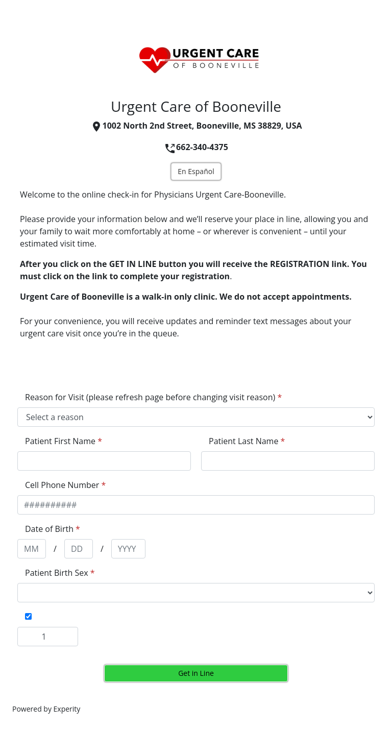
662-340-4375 (196, 147)
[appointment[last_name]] (288, 461)
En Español (196, 171)
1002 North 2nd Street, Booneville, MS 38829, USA (196, 125)
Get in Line (196, 673)
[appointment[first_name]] (104, 461)
